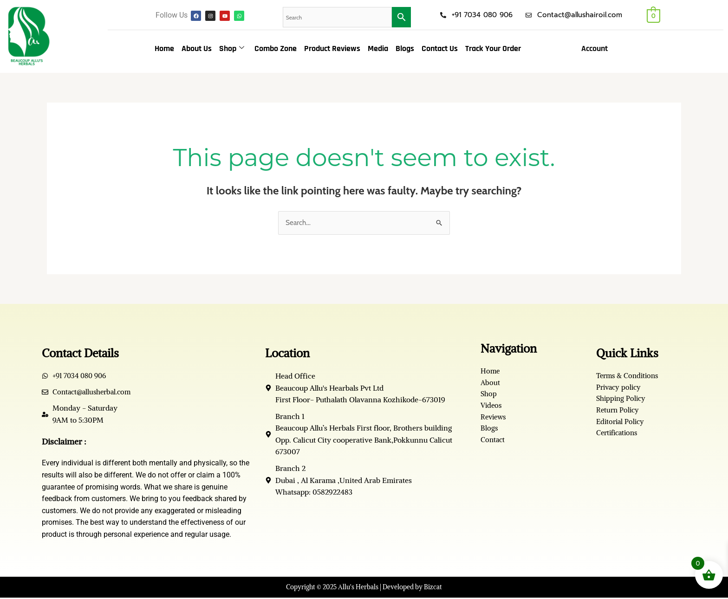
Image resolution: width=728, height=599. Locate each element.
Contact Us (440, 48)
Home (164, 48)
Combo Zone (275, 48)
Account (594, 48)
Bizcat (433, 588)
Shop (231, 49)
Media (378, 48)
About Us (197, 48)
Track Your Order (493, 48)
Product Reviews (332, 48)
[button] (596, 49)
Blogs (405, 48)
